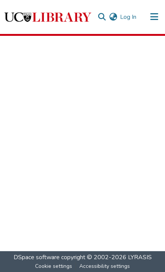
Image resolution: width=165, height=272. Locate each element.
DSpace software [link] (37, 257)
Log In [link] (128, 17)
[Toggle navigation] (154, 17)
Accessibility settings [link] (104, 266)
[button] (48, 17)
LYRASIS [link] (140, 257)
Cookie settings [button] (53, 266)
